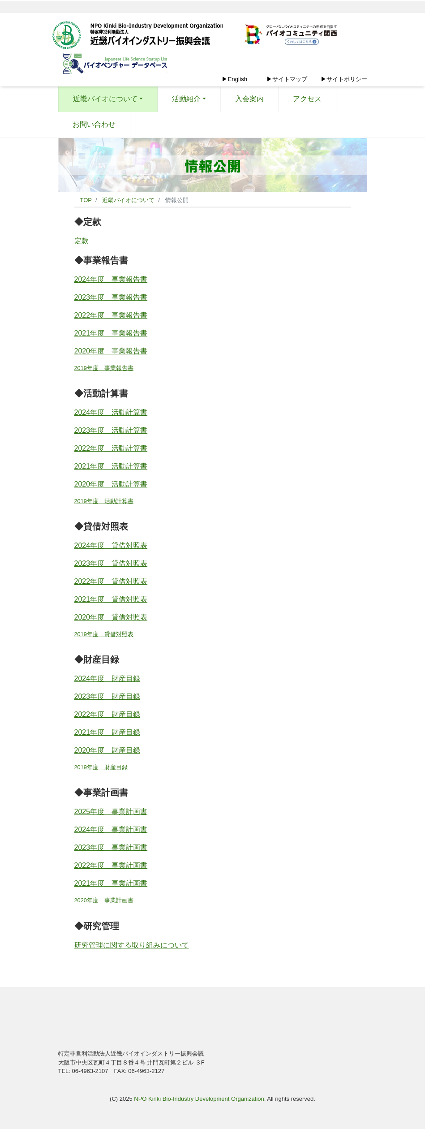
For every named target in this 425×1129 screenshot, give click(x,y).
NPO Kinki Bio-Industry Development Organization (199, 1098)
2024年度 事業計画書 (111, 829)
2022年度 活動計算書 (111, 448)
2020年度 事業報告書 (111, 351)
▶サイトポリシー (344, 79)
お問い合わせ (94, 124)
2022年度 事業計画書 (111, 865)
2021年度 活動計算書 (111, 466)
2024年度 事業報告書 (111, 279)
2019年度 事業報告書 (103, 368)
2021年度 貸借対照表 (111, 599)
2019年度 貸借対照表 (103, 634)
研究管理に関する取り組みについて (131, 945)
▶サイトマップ (286, 79)
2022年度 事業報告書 (111, 315)
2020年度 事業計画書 (103, 900)
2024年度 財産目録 (107, 678)
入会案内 (249, 99)
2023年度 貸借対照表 (111, 563)
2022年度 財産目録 (107, 714)
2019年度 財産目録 (101, 767)
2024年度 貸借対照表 (111, 545)
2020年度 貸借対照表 (111, 617)
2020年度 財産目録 (107, 750)
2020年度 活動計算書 (111, 484)
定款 (81, 241)
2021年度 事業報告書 (111, 333)
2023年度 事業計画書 (111, 847)
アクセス (307, 99)
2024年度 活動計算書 (111, 412)
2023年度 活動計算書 (111, 430)
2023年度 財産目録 (107, 696)
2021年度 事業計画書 (111, 883)
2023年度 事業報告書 (111, 297)
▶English (234, 79)
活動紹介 (186, 99)
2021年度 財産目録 (107, 732)
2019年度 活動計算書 (103, 501)
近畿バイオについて (105, 99)
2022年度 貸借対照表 (111, 581)
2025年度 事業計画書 (111, 811)
